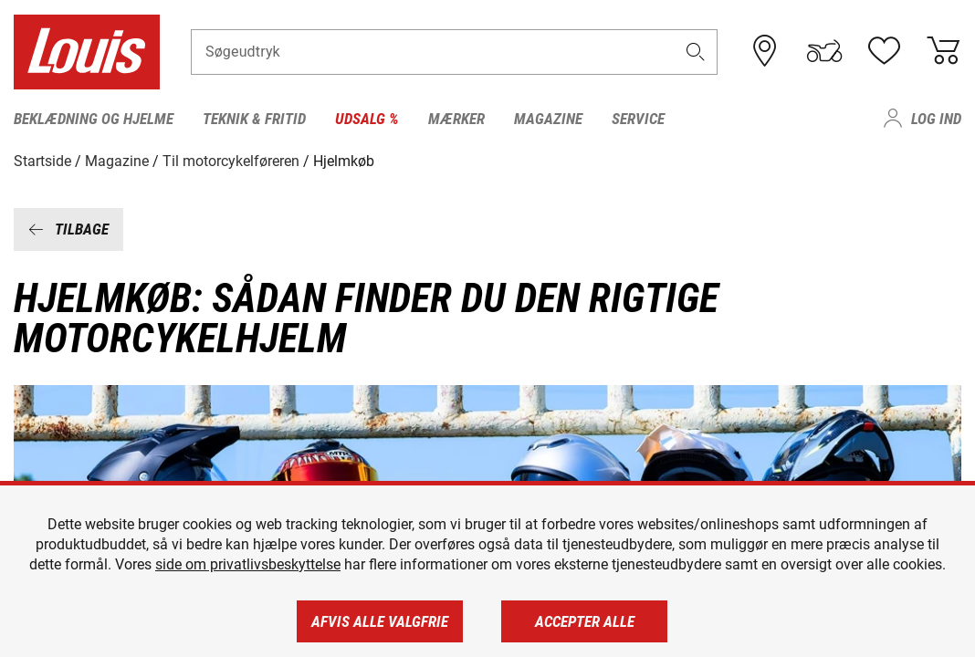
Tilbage (68, 229)
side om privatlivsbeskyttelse (248, 564)
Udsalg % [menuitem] (367, 119)
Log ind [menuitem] (936, 119)
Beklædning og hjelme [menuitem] (93, 119)
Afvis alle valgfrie (379, 621)
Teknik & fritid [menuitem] (254, 119)
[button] (696, 51)
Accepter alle (584, 621)
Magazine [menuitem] (548, 119)
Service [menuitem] (638, 119)
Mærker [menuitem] (456, 119)
